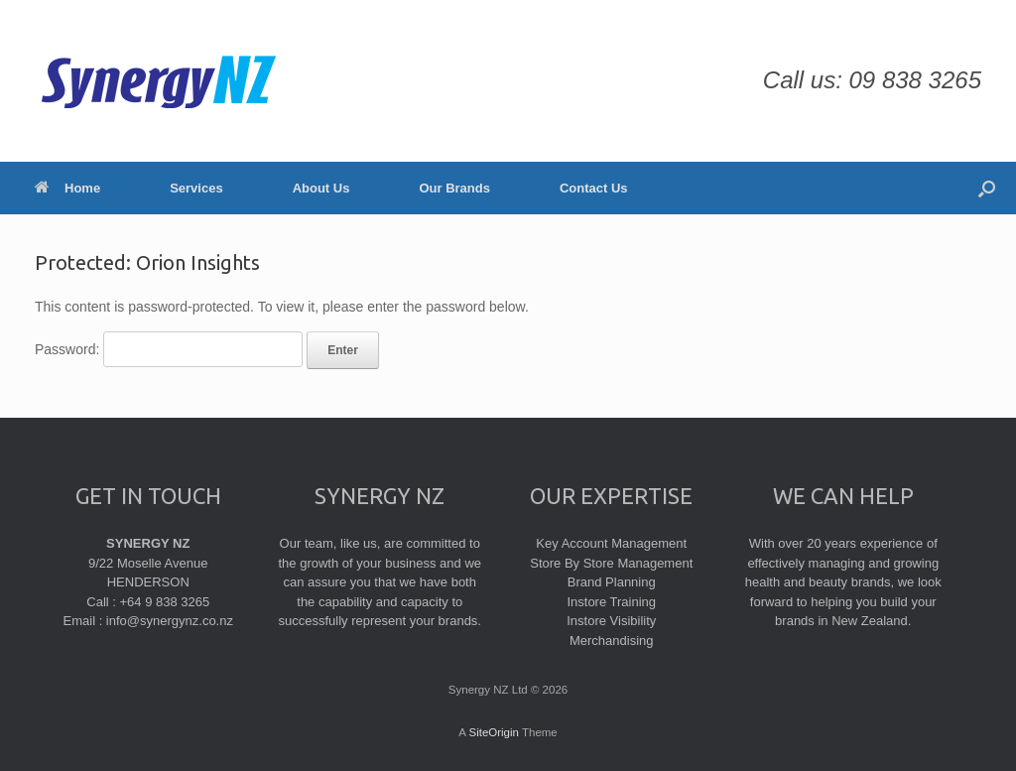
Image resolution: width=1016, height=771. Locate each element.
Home (67, 188)
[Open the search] (986, 188)
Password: (169, 349)
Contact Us (594, 188)
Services (196, 188)
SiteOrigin (493, 732)
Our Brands (454, 188)
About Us (321, 188)
